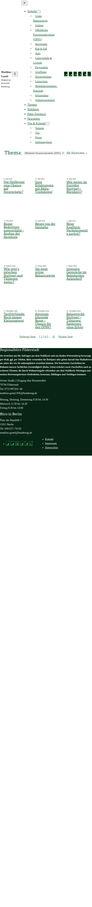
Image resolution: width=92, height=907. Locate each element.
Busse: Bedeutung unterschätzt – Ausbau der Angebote (14, 230)
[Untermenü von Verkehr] (39, 11)
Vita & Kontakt (36, 123)
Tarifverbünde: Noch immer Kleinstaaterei (14, 317)
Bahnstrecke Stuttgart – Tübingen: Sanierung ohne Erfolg (75, 320)
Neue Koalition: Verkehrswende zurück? (77, 228)
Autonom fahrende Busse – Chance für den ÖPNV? (43, 320)
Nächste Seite (65, 336)
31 (53, 336)
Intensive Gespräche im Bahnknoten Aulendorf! (76, 273)
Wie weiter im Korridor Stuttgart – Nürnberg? (76, 187)
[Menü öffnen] (15, 74)
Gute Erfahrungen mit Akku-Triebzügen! (44, 187)
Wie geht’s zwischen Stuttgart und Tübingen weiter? (13, 275)
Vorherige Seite (27, 336)
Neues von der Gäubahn (45, 225)
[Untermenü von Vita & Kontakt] (47, 123)
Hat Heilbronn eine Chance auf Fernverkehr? (14, 187)
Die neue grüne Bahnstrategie (45, 272)
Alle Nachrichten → (77, 152)
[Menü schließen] (24, 3)
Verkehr (32, 11)
